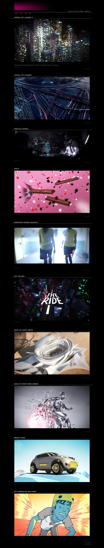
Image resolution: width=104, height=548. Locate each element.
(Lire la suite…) (17, 67)
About (21, 13)
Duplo (16, 168)
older (88, 543)
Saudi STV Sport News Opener (26, 384)
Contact (16, 13)
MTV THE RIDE (19, 276)
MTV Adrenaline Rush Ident (25, 491)
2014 (84, 377)
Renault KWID (19, 437)
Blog (30, 13)
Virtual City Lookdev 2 (23, 17)
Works (26, 13)
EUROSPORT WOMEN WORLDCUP (26, 222)
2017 (84, 68)
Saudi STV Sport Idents (23, 330)
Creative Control (21, 129)
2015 (84, 270)
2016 (84, 216)
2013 (84, 539)
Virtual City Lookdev (23, 75)
